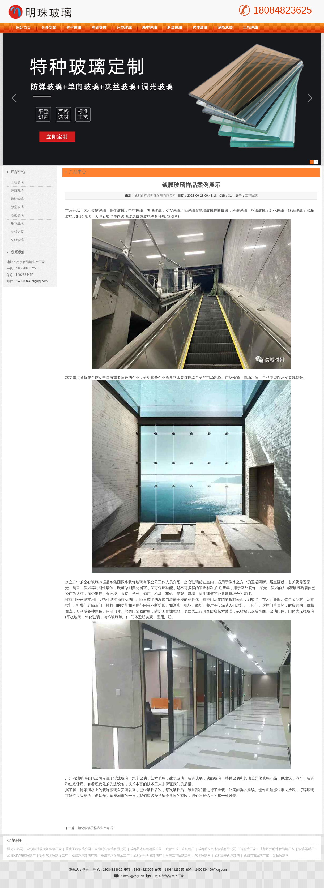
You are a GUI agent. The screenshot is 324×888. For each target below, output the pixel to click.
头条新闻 (48, 27)
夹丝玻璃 (73, 27)
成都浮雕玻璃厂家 (84, 855)
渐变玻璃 (149, 27)
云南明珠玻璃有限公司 (110, 849)
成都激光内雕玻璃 (227, 855)
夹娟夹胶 (99, 27)
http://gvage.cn (133, 876)
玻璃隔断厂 (306, 849)
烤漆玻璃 (200, 27)
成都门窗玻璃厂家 (256, 855)
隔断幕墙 (225, 27)
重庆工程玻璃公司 (78, 849)
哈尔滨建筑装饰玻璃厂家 (44, 849)
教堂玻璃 (174, 27)
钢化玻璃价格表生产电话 (95, 828)
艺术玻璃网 (203, 855)
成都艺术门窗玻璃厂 (180, 849)
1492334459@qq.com (32, 281)
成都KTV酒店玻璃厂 (21, 855)
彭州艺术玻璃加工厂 (53, 855)
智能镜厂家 (248, 849)
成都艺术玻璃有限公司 (146, 849)
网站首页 (23, 27)
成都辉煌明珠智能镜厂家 (277, 849)
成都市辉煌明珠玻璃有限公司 (155, 196)
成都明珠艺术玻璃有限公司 (217, 849)
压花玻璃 (124, 27)
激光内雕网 (15, 849)
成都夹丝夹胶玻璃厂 (147, 855)
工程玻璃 (250, 27)
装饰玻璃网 (281, 855)
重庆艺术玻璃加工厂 (115, 855)
